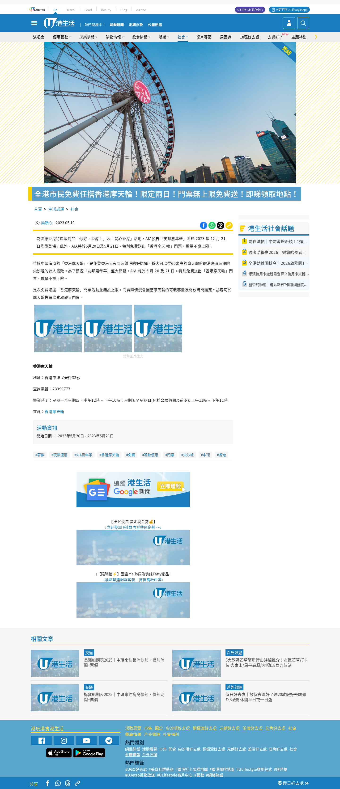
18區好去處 (249, 37)
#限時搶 (280, 769)
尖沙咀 (188, 454)
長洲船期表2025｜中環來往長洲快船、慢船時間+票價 (124, 662)
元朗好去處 (230, 728)
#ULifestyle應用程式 (254, 769)
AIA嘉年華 (84, 454)
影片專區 (204, 37)
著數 (40, 454)
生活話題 (56, 209)
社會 (181, 37)
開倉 (159, 728)
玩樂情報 (86, 37)
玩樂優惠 (60, 454)
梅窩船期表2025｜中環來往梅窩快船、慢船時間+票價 (124, 696)
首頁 (38, 209)
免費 (131, 454)
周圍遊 (225, 37)
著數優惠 (151, 454)
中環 (206, 454)
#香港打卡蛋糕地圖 (191, 769)
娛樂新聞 (117, 25)
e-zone (141, 10)
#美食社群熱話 (161, 769)
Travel (71, 10)
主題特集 (298, 37)
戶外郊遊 (234, 652)
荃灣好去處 (252, 728)
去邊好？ (275, 37)
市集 (148, 728)
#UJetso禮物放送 (140, 775)
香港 (222, 454)
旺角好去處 (275, 728)
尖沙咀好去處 (178, 728)
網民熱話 (132, 749)
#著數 (199, 775)
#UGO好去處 (136, 769)
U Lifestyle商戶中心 (250, 10)
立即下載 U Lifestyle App (291, 10)
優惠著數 (60, 37)
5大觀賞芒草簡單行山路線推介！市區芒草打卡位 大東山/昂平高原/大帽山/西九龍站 (266, 662)
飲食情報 (139, 37)
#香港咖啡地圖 (222, 769)
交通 (89, 652)
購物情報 (113, 37)
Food (88, 10)
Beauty (106, 10)
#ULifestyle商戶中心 (174, 775)
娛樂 (162, 37)
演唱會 (38, 37)
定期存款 (136, 25)
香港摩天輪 (54, 411)
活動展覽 (133, 728)
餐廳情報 (133, 734)
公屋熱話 (155, 25)
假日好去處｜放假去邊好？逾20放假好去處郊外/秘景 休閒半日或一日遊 (265, 696)
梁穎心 (46, 222)
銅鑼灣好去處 (205, 728)
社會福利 (171, 734)
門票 (170, 454)
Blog (123, 10)
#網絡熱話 (214, 775)
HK (55, 10)
